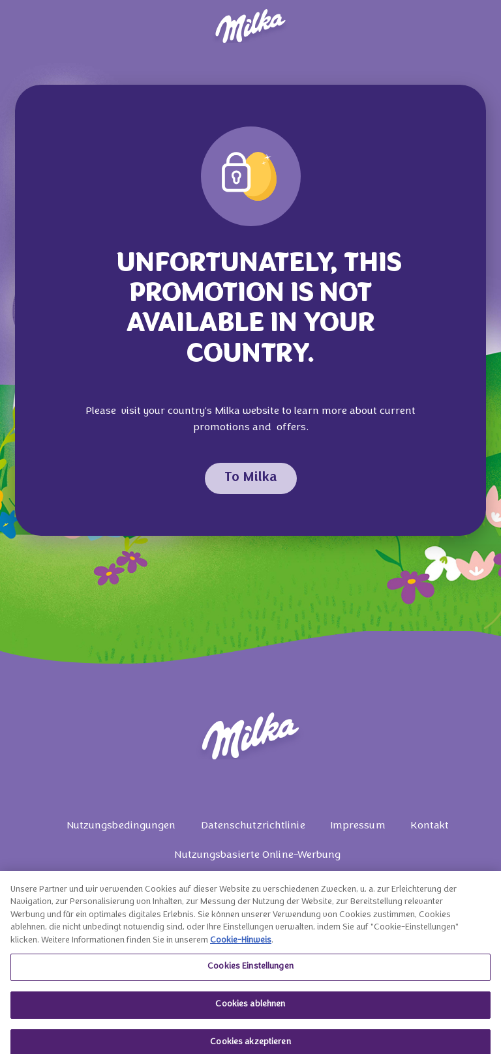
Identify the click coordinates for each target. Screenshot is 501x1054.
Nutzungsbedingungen (121, 826)
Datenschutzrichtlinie (253, 826)
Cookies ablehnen (250, 1009)
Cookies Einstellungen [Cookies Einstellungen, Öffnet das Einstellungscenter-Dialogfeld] (250, 971)
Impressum (358, 826)
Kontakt (429, 826)
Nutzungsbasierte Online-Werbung (257, 855)
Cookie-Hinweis (240, 945)
